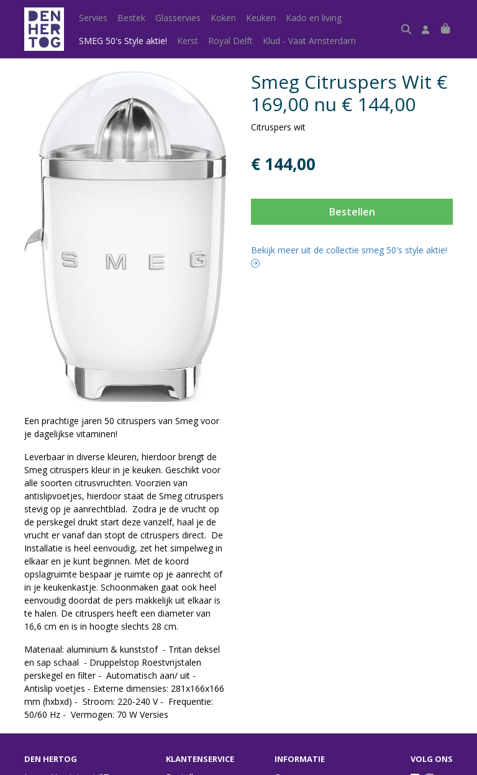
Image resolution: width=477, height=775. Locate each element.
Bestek (131, 18)
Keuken (261, 18)
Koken (223, 18)
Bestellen (352, 212)
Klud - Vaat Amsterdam (309, 41)
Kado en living (314, 18)
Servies (93, 18)
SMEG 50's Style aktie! (123, 41)
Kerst (187, 41)
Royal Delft (230, 41)
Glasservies (178, 18)
